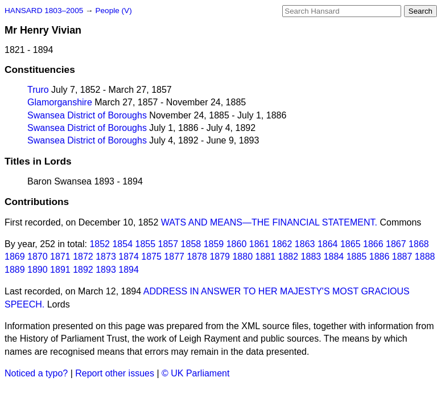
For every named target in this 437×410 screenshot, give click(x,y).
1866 (373, 244)
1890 (37, 269)
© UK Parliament (195, 373)
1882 (288, 256)
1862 (282, 244)
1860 (236, 244)
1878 (197, 256)
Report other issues (114, 373)
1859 (214, 244)
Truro (38, 90)
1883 (311, 256)
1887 (402, 256)
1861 (259, 244)
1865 (350, 244)
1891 (60, 269)
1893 (106, 269)
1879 (219, 256)
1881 (265, 256)
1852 (99, 244)
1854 (122, 244)
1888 (425, 256)
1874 (128, 256)
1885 (357, 256)
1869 (15, 256)
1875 (151, 256)
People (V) (113, 10)
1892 (83, 269)
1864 (328, 244)
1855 (145, 244)
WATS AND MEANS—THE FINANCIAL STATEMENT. (269, 222)
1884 (334, 256)
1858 (191, 244)
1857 (168, 244)
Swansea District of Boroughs (87, 115)
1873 (106, 256)
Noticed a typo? (36, 373)
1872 (83, 256)
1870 (37, 256)
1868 (419, 244)
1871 (60, 256)
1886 (379, 256)
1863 (305, 244)
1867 (396, 244)
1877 (174, 256)
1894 (128, 269)
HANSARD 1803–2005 (44, 10)
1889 (15, 269)
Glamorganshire (59, 102)
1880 (242, 256)
